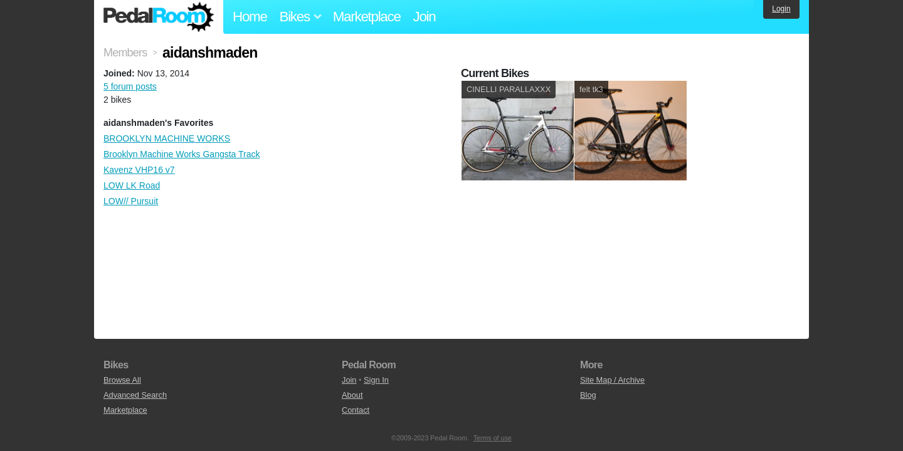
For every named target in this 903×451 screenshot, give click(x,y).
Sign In (376, 380)
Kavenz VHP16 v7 (139, 170)
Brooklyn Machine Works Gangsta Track (181, 154)
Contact (355, 410)
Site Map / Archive (612, 380)
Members (125, 52)
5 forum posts (130, 86)
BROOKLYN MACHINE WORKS (166, 138)
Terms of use (492, 438)
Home (250, 16)
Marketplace (367, 16)
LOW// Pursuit (130, 201)
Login (781, 8)
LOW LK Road (131, 185)
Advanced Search (135, 395)
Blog (588, 395)
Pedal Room (158, 17)
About (352, 395)
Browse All (122, 380)
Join (424, 16)
